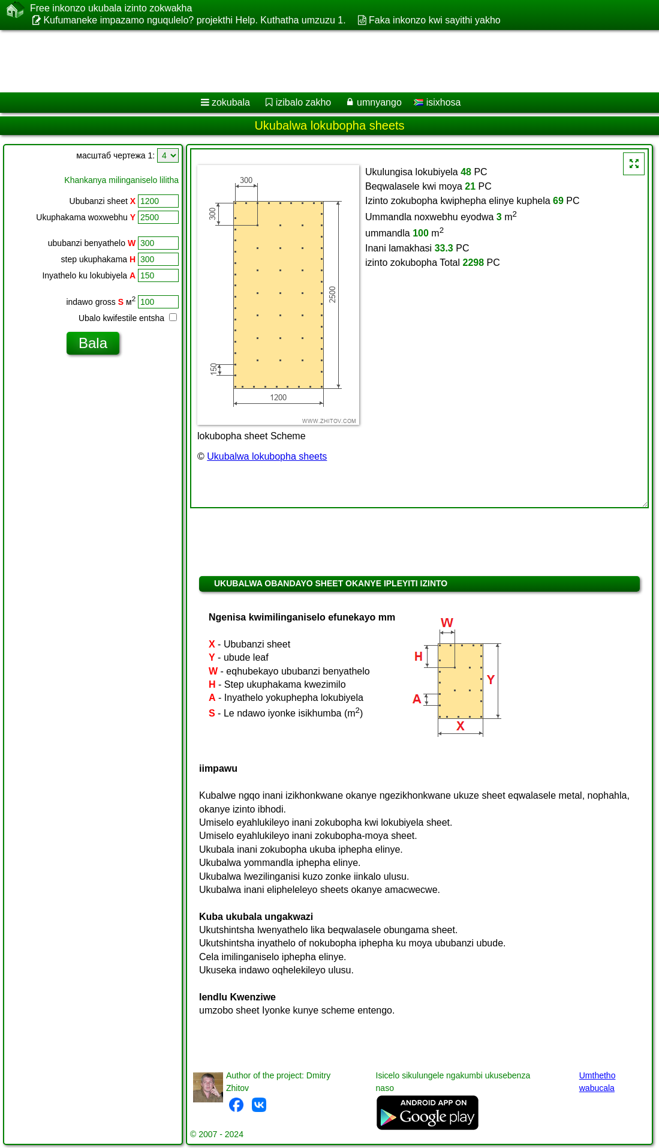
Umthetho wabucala (597, 1082)
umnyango (379, 102)
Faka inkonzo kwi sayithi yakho (435, 20)
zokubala (231, 102)
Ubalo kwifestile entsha (128, 318)
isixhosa (437, 102)
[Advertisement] (317, 61)
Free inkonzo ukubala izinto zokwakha (111, 8)
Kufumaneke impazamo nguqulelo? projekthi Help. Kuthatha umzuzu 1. (194, 20)
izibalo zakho (304, 102)
